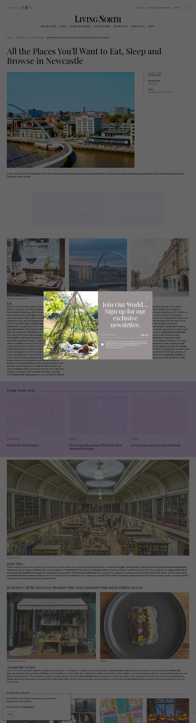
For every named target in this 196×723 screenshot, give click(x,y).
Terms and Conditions (128, 343)
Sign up (144, 334)
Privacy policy (110, 343)
